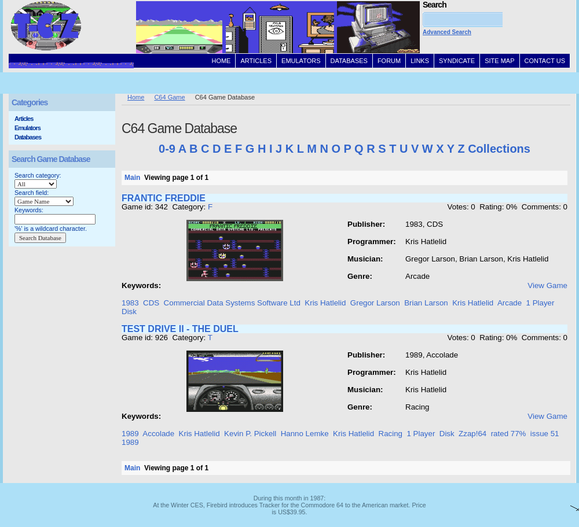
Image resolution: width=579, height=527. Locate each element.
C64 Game (169, 97)
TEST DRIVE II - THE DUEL (180, 329)
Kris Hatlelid (325, 302)
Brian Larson (426, 302)
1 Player (540, 302)
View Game (547, 285)
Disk (129, 311)
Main (132, 178)
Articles (23, 118)
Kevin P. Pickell (250, 433)
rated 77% (508, 433)
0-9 (167, 148)
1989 (130, 433)
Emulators (27, 127)
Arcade (509, 302)
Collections (499, 148)
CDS (151, 302)
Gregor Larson (375, 302)
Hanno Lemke (305, 433)
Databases (27, 137)
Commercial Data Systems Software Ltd (232, 302)
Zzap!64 (472, 433)
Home (135, 97)
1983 (130, 302)
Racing (391, 433)
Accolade (158, 433)
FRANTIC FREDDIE (164, 198)
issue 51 (544, 433)
